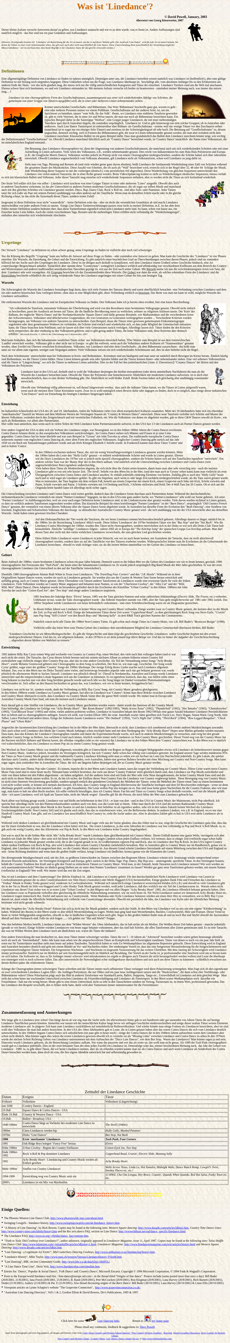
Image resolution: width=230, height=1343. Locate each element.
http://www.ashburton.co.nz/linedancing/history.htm (125, 1252)
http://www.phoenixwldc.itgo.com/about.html (76, 1218)
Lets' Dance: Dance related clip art (122, 1338)
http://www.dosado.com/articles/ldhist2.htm (163, 1227)
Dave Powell (147, 1326)
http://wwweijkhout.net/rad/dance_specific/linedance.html (152, 1231)
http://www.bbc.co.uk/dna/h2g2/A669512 (86, 1261)
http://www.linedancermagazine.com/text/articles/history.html (160, 1244)
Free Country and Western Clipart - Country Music (81, 1338)
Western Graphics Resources (186, 1333)
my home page (160, 1320)
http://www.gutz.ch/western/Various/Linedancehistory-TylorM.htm (83, 1256)
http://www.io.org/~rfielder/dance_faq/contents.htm (58, 1235)
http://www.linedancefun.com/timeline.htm (75, 1266)
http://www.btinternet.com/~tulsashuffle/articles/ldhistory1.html (59, 1244)
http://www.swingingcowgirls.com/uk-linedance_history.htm (84, 1222)
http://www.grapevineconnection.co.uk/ (117, 1287)
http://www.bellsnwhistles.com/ (157, 1338)
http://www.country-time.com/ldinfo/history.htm (29, 1231)
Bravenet (168, 1333)
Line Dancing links (108, 1320)
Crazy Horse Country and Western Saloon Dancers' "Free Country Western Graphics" (122, 1333)
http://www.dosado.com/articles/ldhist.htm (37, 1247)
